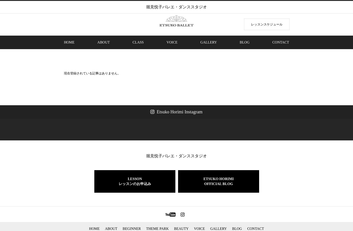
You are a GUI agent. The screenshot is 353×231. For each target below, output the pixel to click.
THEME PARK (157, 211)
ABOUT (103, 42)
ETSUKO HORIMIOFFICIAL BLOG (219, 163)
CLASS (138, 42)
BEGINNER (132, 211)
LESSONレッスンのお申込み (135, 163)
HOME (69, 42)
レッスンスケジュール (267, 24)
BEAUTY (181, 211)
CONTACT (280, 42)
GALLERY (208, 42)
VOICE (172, 42)
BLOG (245, 42)
